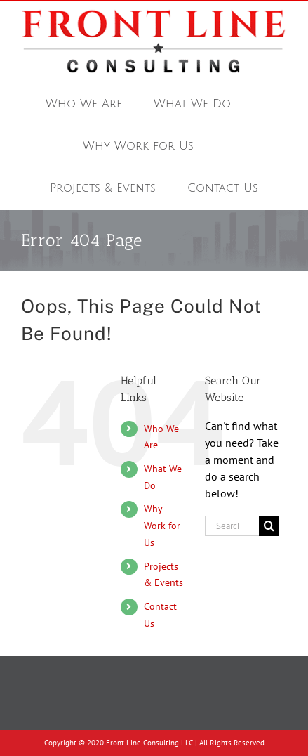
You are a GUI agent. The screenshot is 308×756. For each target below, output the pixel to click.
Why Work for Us (162, 525)
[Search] (269, 526)
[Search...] (232, 526)
